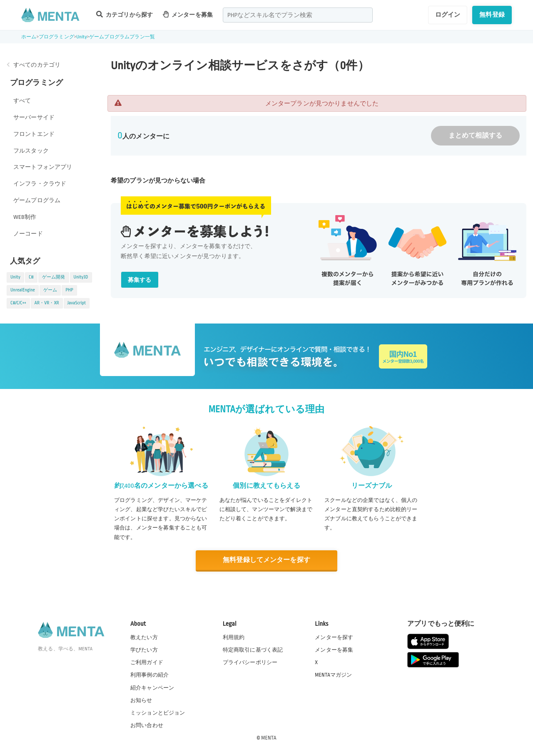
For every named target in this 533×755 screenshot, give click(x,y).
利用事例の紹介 (149, 675)
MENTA (268, 738)
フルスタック (31, 151)
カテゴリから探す (124, 14)
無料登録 (492, 14)
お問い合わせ (146, 725)
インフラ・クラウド (39, 184)
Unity (81, 37)
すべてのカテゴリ (36, 65)
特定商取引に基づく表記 (253, 650)
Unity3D (81, 277)
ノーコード (28, 234)
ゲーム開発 (53, 277)
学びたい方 (144, 650)
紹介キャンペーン (152, 688)
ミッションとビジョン (157, 713)
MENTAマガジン (333, 675)
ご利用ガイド (146, 662)
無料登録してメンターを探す (266, 560)
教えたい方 (144, 637)
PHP (69, 290)
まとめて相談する (475, 135)
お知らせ (141, 700)
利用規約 (234, 637)
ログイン (448, 14)
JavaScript (76, 303)
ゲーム (50, 290)
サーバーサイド (34, 117)
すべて (22, 101)
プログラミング (56, 37)
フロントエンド (34, 134)
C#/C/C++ (18, 303)
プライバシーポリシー (250, 662)
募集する (140, 280)
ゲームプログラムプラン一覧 (122, 37)
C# (31, 277)
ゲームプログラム (36, 200)
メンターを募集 (188, 14)
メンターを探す (334, 637)
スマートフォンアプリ (42, 167)
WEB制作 (24, 217)
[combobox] (298, 15)
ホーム (28, 37)
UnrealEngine (22, 290)
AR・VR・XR (47, 303)
